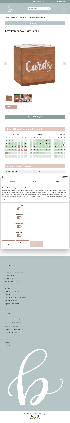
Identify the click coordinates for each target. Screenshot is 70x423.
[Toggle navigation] (63, 9)
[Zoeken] (49, 9)
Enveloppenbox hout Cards (36, 19)
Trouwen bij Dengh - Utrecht (13, 331)
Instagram (8, 344)
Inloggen (50, 2)
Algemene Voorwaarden (12, 306)
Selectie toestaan (35, 230)
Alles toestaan (57, 230)
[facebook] (32, 418)
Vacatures (8, 309)
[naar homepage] (11, 9)
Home (7, 19)
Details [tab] (35, 196)
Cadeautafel (22, 19)
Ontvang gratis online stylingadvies (16, 299)
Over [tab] (57, 196)
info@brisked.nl (10, 280)
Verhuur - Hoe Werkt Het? (13, 293)
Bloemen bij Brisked (11, 328)
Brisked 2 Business (11, 302)
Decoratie (14, 19)
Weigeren (13, 230)
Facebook (8, 341)
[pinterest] (37, 418)
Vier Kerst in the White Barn (13, 322)
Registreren (60, 2)
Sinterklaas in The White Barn (14, 325)
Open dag (8, 296)
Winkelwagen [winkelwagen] (38, 2)
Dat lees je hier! (41, 245)
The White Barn (9, 312)
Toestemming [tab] (12, 196)
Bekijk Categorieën (35, 25)
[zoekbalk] (38, 9)
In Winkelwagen (35, 118)
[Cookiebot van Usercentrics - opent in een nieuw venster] (60, 191)
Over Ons (7, 290)
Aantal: (7, 114)
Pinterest (8, 347)
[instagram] (35, 418)
